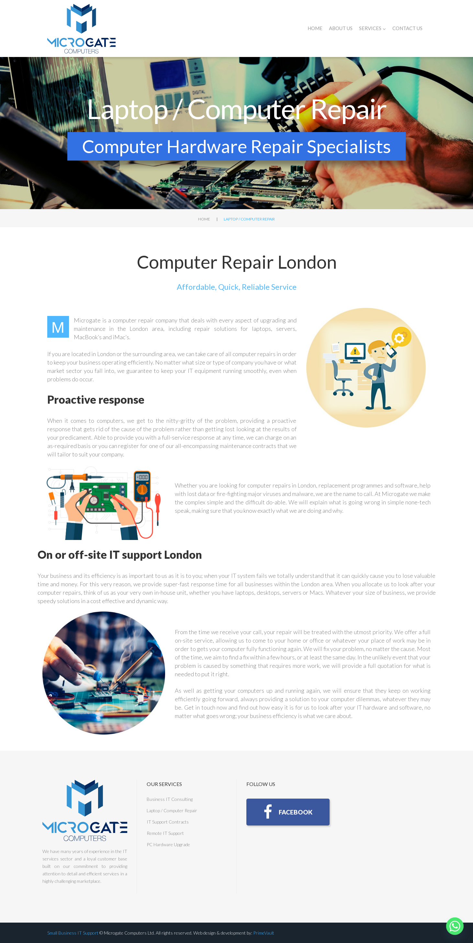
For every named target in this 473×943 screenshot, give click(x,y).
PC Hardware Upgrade (168, 844)
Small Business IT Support (72, 933)
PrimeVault (263, 933)
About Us (341, 28)
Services (372, 28)
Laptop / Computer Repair (172, 810)
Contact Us (407, 28)
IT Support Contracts (168, 822)
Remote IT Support (165, 833)
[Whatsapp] (455, 926)
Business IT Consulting (170, 799)
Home (315, 28)
